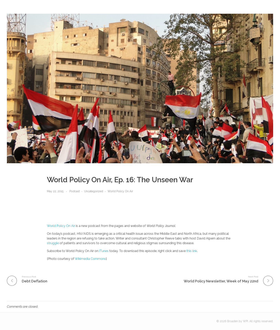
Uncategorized (93, 191)
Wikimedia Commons (90, 259)
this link (191, 251)
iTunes (104, 251)
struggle (53, 243)
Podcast (74, 191)
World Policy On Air (120, 191)
